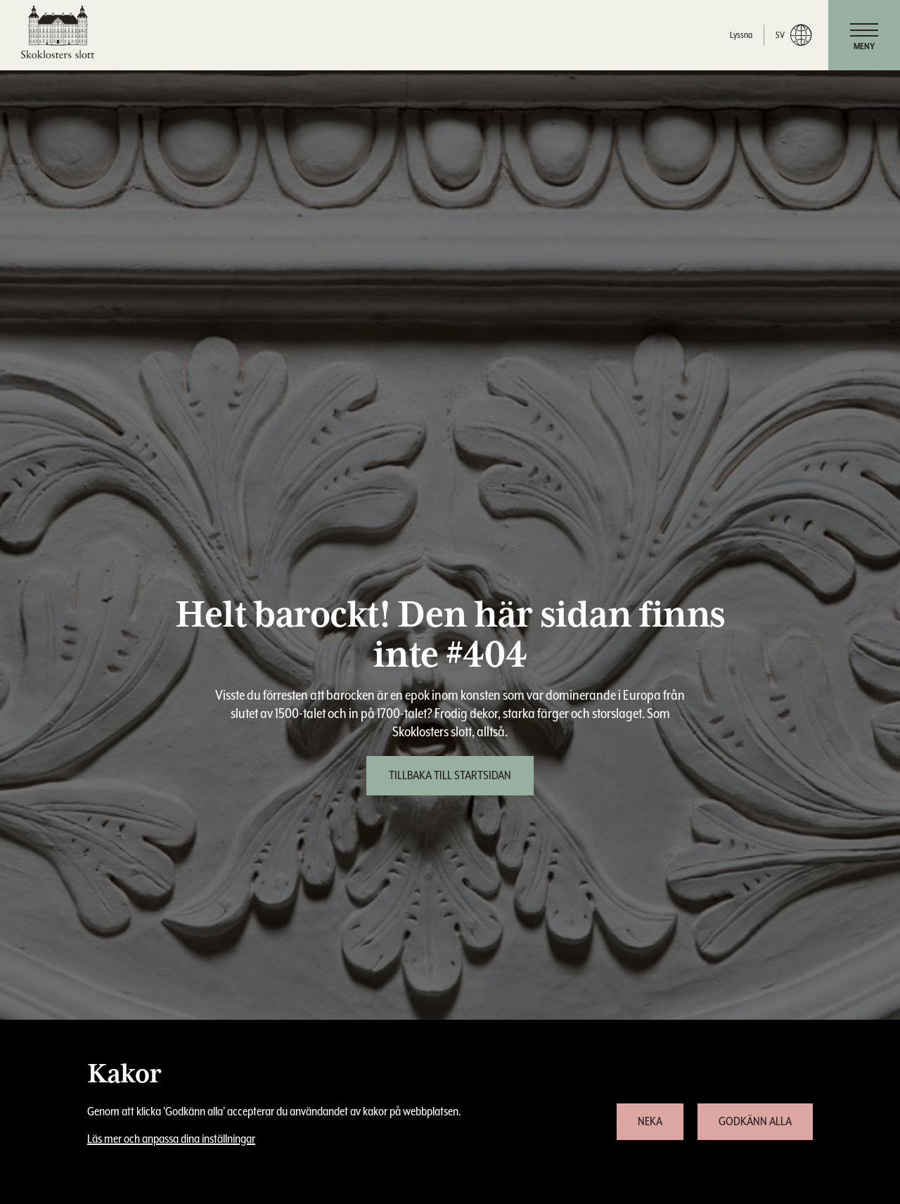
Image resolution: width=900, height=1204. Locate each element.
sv (793, 35)
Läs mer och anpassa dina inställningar (171, 1139)
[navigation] (864, 35)
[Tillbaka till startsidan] (450, 775)
